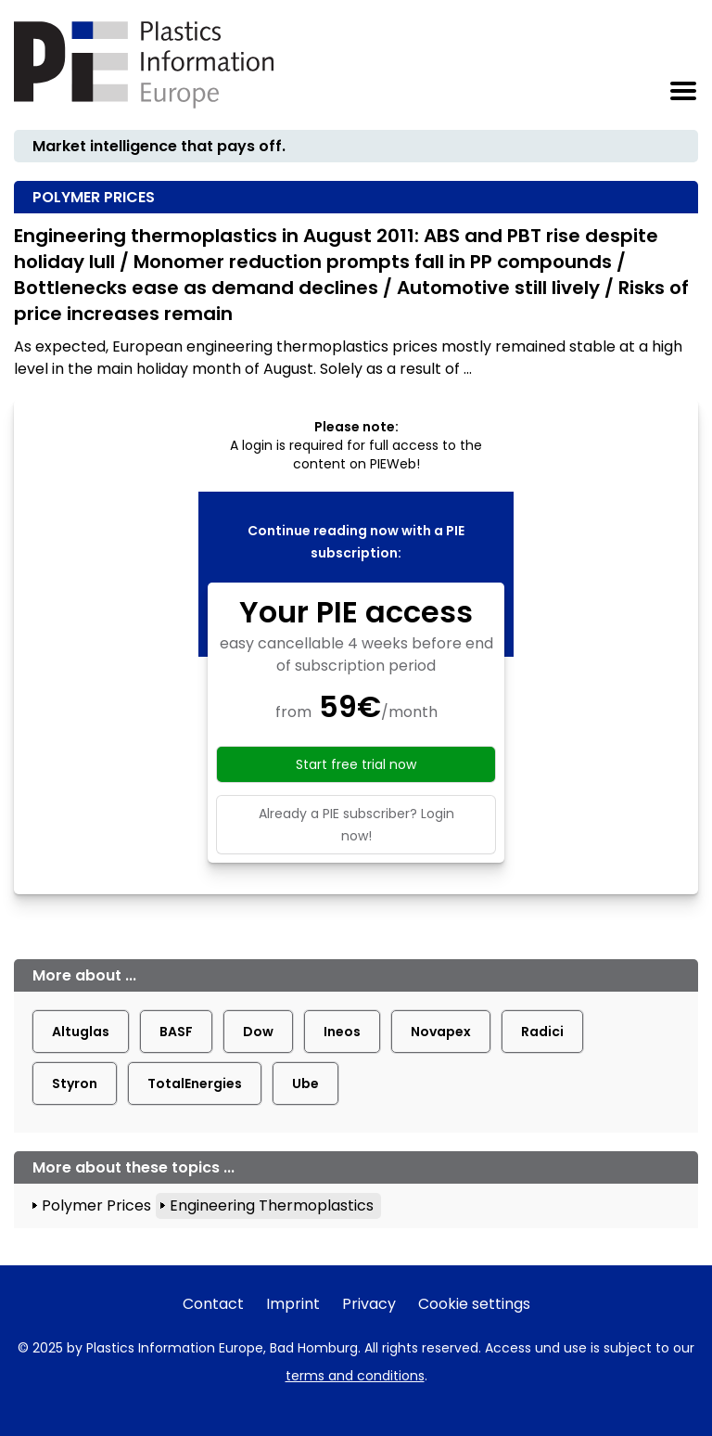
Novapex (441, 1031)
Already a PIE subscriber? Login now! (356, 824)
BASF (176, 1031)
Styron (74, 1083)
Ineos (342, 1031)
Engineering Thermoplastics (272, 1205)
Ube (305, 1083)
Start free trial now (356, 764)
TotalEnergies (194, 1083)
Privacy (369, 1303)
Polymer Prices (96, 1205)
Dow (258, 1031)
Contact (213, 1303)
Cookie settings (474, 1303)
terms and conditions (355, 1375)
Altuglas (80, 1031)
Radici (542, 1031)
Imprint (293, 1303)
